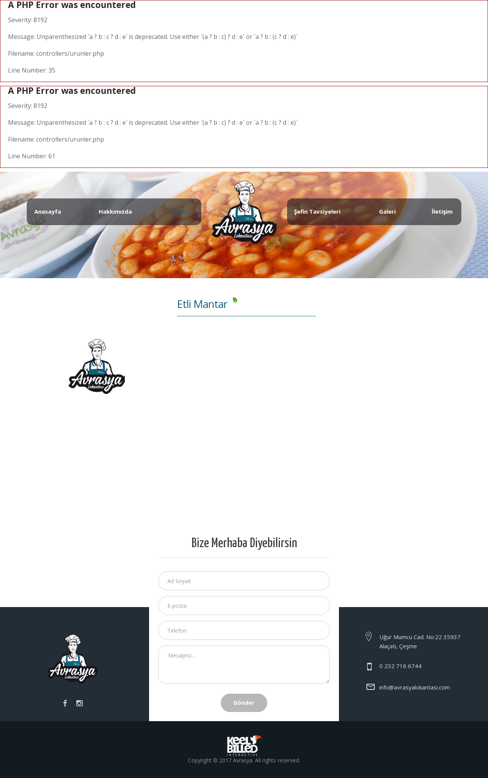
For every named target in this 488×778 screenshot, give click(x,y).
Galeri (387, 211)
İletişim (442, 211)
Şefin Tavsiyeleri (317, 211)
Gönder (244, 702)
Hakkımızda (115, 211)
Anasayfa (47, 211)
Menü (177, 211)
